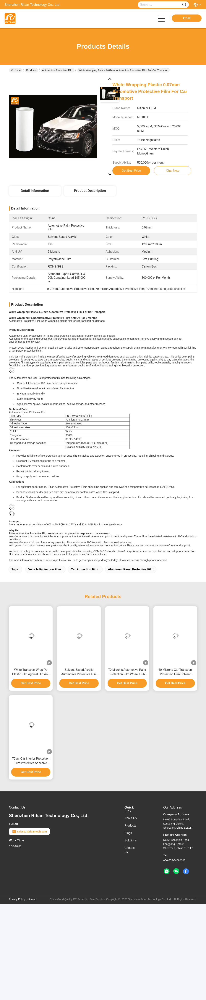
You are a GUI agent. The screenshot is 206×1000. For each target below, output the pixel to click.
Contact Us (129, 850)
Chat (186, 18)
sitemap (31, 899)
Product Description (90, 191)
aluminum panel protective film (130, 569)
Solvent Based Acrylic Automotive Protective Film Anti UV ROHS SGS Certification (79, 672)
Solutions (130, 840)
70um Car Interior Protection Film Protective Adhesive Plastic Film (30, 761)
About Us (130, 818)
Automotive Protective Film (57, 70)
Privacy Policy (17, 899)
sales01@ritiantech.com (29, 832)
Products (31, 70)
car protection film (84, 569)
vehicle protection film (44, 569)
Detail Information (35, 191)
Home (16, 70)
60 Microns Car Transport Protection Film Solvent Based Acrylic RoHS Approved (175, 672)
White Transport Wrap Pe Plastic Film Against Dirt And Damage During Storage (30, 672)
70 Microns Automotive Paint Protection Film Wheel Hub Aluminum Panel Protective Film (127, 672)
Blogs (128, 833)
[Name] (184, 4)
